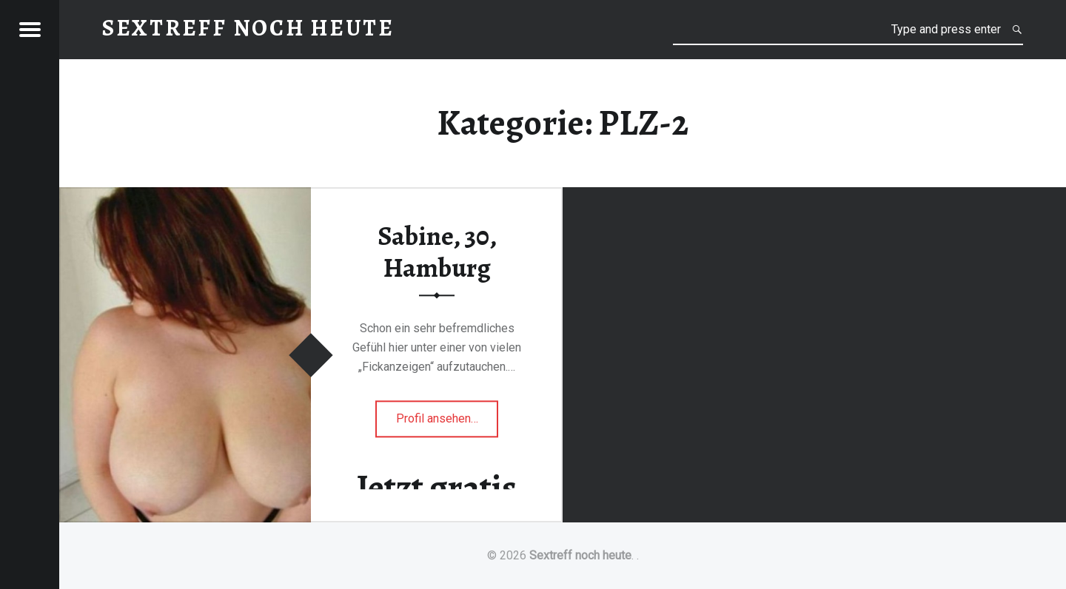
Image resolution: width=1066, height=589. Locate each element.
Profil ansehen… (447, 422)
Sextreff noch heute (580, 555)
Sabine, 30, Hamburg (437, 252)
